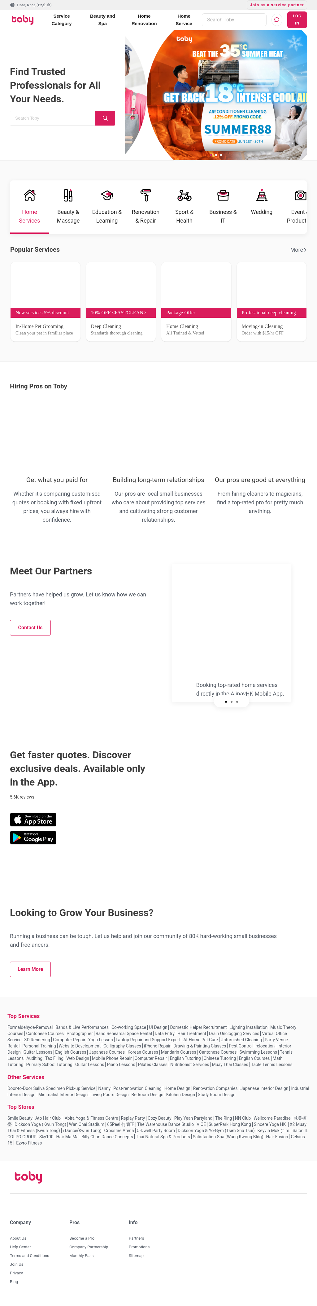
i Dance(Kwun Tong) (82, 1130)
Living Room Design (109, 1094)
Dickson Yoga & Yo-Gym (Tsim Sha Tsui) (216, 1130)
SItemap (136, 1255)
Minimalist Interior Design (63, 1094)
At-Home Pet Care (200, 1039)
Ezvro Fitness (28, 1142)
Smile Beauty (20, 1118)
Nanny (104, 1088)
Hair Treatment (191, 1033)
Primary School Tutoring (49, 1064)
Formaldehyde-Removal (30, 1027)
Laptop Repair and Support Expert (148, 1039)
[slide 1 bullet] (211, 155)
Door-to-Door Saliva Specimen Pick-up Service (51, 1088)
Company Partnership (88, 1247)
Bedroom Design (147, 1094)
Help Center (20, 1247)
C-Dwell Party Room (156, 1130)
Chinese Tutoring (220, 1058)
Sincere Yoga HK (270, 1124)
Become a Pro (81, 1238)
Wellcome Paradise (272, 1118)
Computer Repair (69, 1039)
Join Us (16, 1264)
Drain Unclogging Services (234, 1033)
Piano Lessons (121, 1064)
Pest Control (241, 1045)
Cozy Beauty (160, 1118)
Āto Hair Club (48, 1118)
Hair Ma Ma (67, 1136)
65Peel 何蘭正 (120, 1124)
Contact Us (30, 628)
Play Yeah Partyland (193, 1118)
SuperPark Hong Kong (230, 1124)
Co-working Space (128, 1027)
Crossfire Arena (119, 1130)
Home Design (177, 1088)
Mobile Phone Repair (112, 1058)
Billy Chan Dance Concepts (107, 1136)
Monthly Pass (81, 1255)
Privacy (16, 1273)
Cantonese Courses (45, 1033)
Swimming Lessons (258, 1052)
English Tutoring (185, 1058)
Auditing (34, 1058)
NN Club (243, 1118)
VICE (201, 1124)
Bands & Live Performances (82, 1027)
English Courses (70, 1052)
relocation (265, 1045)
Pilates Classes (152, 1064)
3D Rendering (37, 1039)
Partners (136, 1238)
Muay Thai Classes (230, 1064)
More (298, 249)
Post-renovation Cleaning (137, 1088)
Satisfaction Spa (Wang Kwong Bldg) (228, 1136)
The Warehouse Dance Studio (165, 1124)
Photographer (80, 1033)
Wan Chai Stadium (86, 1124)
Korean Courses (143, 1052)
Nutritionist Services (189, 1064)
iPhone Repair (157, 1045)
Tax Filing (54, 1058)
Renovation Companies (215, 1088)
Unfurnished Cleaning (241, 1039)
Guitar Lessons (38, 1052)
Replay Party (133, 1118)
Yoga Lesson (100, 1039)
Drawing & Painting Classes (199, 1045)
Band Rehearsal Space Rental (124, 1033)
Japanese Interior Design (265, 1088)
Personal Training (39, 1045)
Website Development (80, 1045)
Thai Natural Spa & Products (163, 1136)
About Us (18, 1238)
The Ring (223, 1118)
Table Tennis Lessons (272, 1064)
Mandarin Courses (178, 1052)
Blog (14, 1281)
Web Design (77, 1058)
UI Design (158, 1027)
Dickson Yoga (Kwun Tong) (40, 1124)
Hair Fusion (277, 1136)
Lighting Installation (248, 1027)
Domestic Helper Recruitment (198, 1027)
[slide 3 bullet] (221, 155)
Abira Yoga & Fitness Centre (90, 1118)
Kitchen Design (180, 1094)
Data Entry (165, 1033)
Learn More (30, 969)
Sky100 (46, 1136)
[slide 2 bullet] (216, 155)
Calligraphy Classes (122, 1045)
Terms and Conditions (29, 1255)
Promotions (139, 1247)
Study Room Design (217, 1094)
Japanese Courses (107, 1052)
